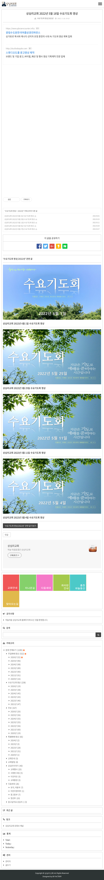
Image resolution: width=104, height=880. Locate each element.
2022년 (20, 211)
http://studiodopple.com (16, 48)
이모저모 (15, 776)
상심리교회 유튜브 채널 (14, 825)
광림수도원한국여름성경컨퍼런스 (23, 32)
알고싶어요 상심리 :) (17, 801)
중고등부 (15, 794)
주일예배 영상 (17, 653)
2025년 (15, 660)
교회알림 (13, 762)
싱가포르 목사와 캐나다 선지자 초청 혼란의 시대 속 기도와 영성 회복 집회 (39, 36)
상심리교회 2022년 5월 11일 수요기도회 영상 (19, 222)
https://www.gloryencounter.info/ (20, 28)
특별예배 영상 (15, 736)
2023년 (15, 668)
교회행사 (16, 769)
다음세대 (13, 783)
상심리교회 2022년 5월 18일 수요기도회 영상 (52, 13)
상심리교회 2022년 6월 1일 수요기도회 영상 (19, 216)
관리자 (8, 861)
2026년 (16, 657)
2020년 (15, 678)
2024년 (15, 664)
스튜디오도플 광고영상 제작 (20, 52)
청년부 (15, 798)
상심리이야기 (15, 765)
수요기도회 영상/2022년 (45, 18)
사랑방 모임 (16, 772)
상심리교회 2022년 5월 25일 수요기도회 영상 (19, 219)
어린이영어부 (17, 791)
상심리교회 (13, 545)
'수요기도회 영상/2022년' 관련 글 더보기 (20, 525)
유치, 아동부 (16, 787)
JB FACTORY (57, 876)
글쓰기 (8, 865)
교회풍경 (15, 780)
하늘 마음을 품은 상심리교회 (19, 549)
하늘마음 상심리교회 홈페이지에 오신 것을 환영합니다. (26, 619)
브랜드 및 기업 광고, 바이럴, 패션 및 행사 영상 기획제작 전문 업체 (35, 56)
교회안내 (13, 758)
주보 (12, 707)
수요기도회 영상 (10, 211)
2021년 (15, 675)
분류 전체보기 (15, 650)
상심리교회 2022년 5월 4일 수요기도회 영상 (19, 226)
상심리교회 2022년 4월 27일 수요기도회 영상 (19, 229)
